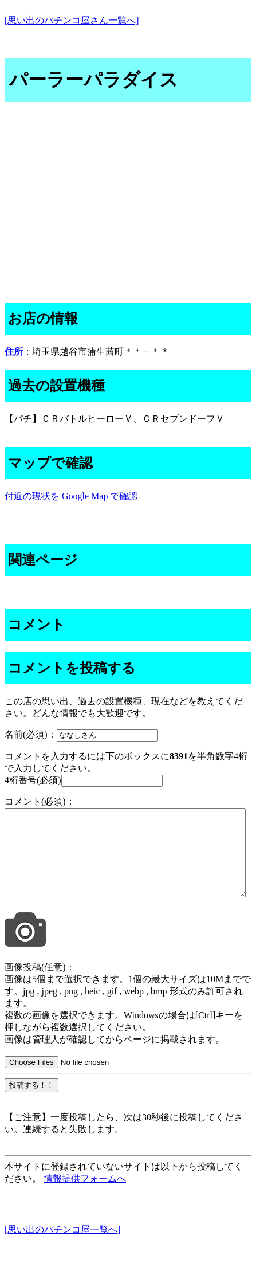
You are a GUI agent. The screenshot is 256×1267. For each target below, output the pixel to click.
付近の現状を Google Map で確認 (71, 496)
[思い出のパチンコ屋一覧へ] (63, 1247)
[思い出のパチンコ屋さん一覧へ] (72, 20)
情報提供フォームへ (85, 1196)
